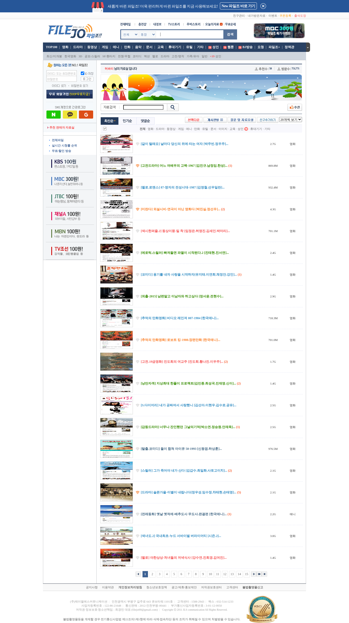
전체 (143, 128)
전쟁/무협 (124, 56)
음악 (138, 47)
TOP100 (51, 47)
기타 (200, 47)
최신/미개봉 (54, 56)
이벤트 (272, 15)
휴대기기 (174, 47)
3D (80, 56)
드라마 (78, 47)
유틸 (189, 47)
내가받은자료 (257, 15)
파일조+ (274, 47)
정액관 (289, 47)
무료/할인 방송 (61, 150)
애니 (116, 47)
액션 (147, 56)
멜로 (155, 56)
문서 (149, 47)
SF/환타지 (109, 56)
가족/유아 (193, 56)
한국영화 (70, 56)
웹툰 (230, 47)
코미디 (137, 56)
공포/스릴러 (92, 56)
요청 (260, 47)
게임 (105, 47)
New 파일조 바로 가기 (238, 6)
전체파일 (58, 140)
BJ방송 (247, 47)
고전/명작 (178, 56)
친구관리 (239, 15)
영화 (65, 47)
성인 (215, 47)
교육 (160, 47)
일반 (205, 56)
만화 (127, 47)
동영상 (92, 47)
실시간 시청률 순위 (64, 145)
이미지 (223, 128)
